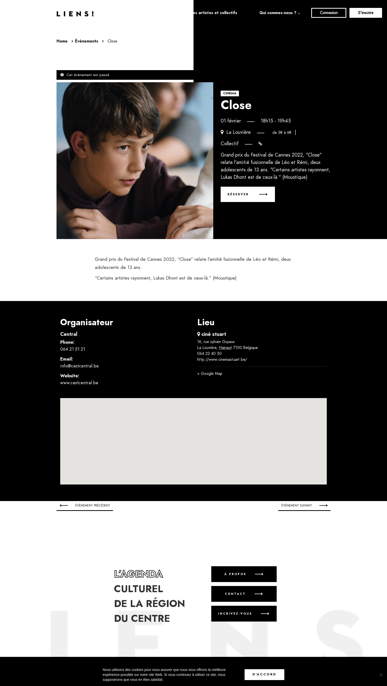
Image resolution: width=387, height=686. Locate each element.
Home (62, 41)
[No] (380, 674)
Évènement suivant (296, 505)
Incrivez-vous (235, 614)
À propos (235, 574)
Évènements (86, 41)
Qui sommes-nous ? (277, 13)
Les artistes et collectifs (214, 13)
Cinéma (229, 93)
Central (68, 334)
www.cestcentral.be (79, 383)
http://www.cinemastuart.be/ (222, 359)
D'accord (264, 674)
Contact (235, 594)
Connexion (329, 13)
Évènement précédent (92, 505)
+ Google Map (209, 373)
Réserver (239, 194)
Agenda (161, 13)
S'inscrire (365, 13)
